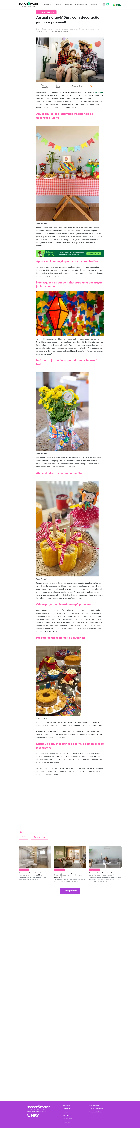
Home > (41, 12)
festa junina (98, 92)
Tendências (39, 837)
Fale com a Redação (95, 1112)
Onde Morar (93, 4)
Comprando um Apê (81, 4)
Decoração (58, 4)
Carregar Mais (70, 891)
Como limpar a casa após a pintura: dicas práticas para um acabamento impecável (68, 875)
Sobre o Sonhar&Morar (96, 1108)
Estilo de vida (68, 4)
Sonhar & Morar (29, 3)
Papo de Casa (48, 4)
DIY (23, 837)
